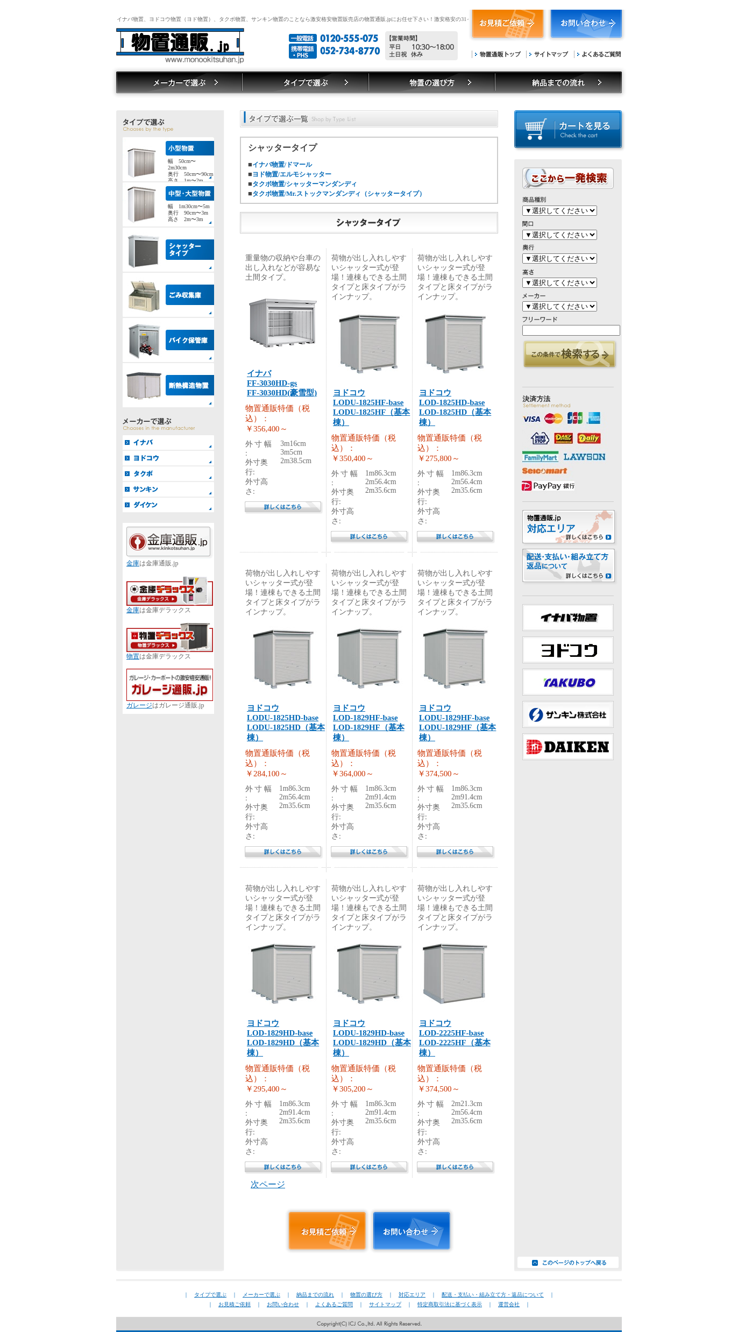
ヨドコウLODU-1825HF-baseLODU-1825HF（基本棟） (371, 407)
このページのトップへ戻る (568, 1262)
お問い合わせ (587, 26)
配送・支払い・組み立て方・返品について (493, 1295)
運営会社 (509, 1304)
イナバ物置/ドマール (282, 164)
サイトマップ (547, 54)
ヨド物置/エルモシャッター (291, 174)
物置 (132, 656)
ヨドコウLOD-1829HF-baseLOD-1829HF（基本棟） (369, 723)
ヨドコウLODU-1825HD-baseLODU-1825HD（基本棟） (286, 723)
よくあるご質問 (597, 54)
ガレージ (139, 705)
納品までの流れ (561, 82)
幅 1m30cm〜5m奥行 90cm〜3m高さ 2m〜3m (189, 212)
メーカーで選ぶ (305, 82)
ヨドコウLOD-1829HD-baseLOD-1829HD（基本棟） (283, 1038)
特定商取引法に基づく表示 (449, 1304)
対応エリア (412, 1295)
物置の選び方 (431, 82)
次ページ (268, 1184)
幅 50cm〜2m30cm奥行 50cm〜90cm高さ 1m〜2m (190, 169)
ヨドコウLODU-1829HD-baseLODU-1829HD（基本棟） (372, 1038)
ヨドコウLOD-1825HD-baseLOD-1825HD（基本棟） (455, 407)
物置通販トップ (496, 54)
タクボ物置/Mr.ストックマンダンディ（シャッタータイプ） (338, 193)
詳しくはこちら (283, 507)
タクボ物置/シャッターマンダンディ (304, 184)
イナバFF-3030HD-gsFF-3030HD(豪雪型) (282, 383)
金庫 (132, 563)
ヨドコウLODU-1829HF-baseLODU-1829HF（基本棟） (457, 723)
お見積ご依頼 (234, 1304)
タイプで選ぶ (176, 82)
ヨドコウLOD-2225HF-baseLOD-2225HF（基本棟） (455, 1038)
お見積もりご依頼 (508, 26)
